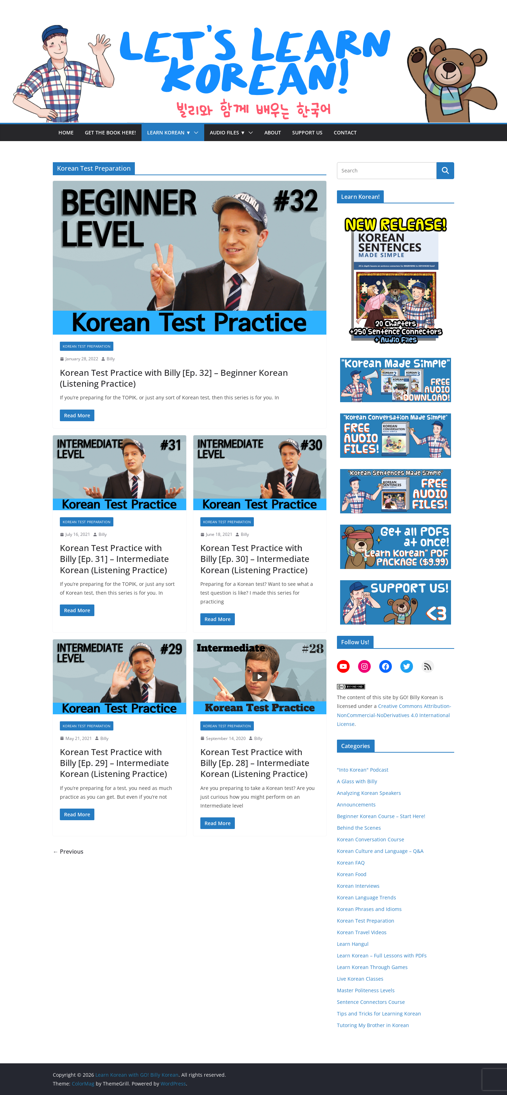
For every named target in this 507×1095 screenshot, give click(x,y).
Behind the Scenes (359, 827)
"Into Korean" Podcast (362, 769)
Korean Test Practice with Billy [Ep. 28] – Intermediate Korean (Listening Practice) (254, 762)
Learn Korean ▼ (169, 132)
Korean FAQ (351, 862)
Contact (345, 132)
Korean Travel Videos (362, 932)
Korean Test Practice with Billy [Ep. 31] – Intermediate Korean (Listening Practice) (114, 558)
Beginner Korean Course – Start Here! (381, 816)
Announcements (356, 804)
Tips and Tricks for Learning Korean (379, 1013)
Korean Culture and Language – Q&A (380, 851)
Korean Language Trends (366, 897)
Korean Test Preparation (87, 346)
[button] (195, 133)
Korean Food (352, 874)
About (272, 132)
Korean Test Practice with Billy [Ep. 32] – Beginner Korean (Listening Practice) (174, 378)
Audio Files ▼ (227, 132)
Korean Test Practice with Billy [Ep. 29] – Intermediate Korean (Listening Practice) (114, 762)
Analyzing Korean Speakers (369, 793)
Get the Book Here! (110, 132)
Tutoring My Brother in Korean (373, 1025)
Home (66, 132)
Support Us (307, 132)
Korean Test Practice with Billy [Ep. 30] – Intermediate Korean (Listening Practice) (254, 558)
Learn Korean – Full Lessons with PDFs (382, 955)
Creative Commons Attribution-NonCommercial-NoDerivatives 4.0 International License (394, 715)
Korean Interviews (358, 885)
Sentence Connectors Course (371, 1002)
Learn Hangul (353, 944)
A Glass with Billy (357, 781)
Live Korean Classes (360, 978)
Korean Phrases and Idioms (369, 909)
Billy (111, 359)
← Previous (68, 851)
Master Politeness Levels (366, 990)
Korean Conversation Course (370, 839)
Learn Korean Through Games (372, 967)
